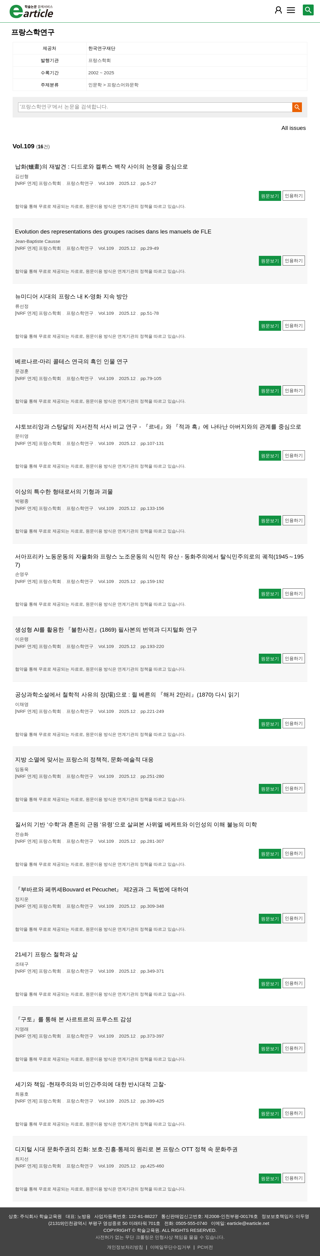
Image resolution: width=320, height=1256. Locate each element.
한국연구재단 (101, 48)
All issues (293, 128)
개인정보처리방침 (125, 1247)
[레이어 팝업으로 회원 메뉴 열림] (278, 10)
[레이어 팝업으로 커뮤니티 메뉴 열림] (291, 10)
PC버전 (205, 1247)
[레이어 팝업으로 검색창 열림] (308, 10)
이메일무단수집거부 (170, 1247)
